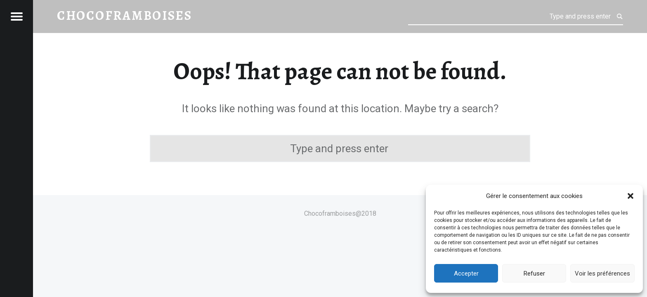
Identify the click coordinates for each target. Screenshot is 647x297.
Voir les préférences (602, 273)
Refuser (534, 273)
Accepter (466, 273)
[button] (630, 196)
